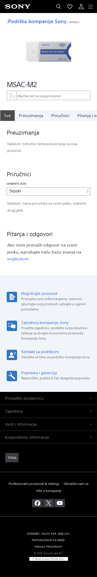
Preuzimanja (31, 115)
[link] (12, 457)
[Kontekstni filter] (11, 95)
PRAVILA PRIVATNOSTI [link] (48, 547)
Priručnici (60, 115)
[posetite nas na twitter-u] (48, 503)
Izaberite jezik (17, 183)
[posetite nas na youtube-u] (59, 503)
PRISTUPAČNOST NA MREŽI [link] (48, 540)
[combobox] (48, 95)
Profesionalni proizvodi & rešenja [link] (34, 484)
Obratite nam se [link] (76, 484)
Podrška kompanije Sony (36, 21)
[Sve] (7, 115)
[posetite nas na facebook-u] (37, 503)
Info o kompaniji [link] (48, 491)
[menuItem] (70, 6)
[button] (48, 398)
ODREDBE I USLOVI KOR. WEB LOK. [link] (48, 534)
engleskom (18, 258)
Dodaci (74, 22)
